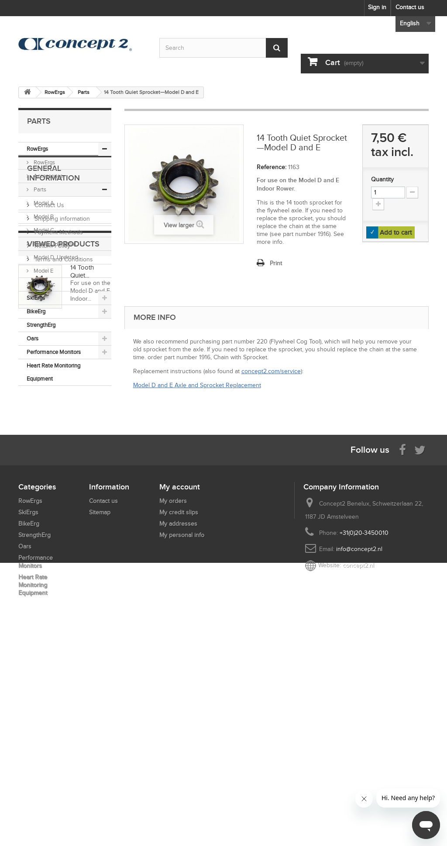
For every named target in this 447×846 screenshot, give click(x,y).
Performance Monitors (54, 352)
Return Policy (51, 486)
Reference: (271, 167)
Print (276, 263)
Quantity (382, 179)
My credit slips (178, 710)
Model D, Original (54, 243)
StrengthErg (41, 325)
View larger (179, 225)
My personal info (181, 733)
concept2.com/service (271, 371)
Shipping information (61, 459)
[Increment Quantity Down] (412, 192)
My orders (173, 699)
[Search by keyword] (223, 48)
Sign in (377, 7)
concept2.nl (358, 763)
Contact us (409, 7)
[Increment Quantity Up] (378, 204)
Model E (42, 270)
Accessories (47, 176)
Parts (39, 189)
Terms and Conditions (63, 499)
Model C (43, 230)
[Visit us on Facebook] (402, 647)
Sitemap (99, 710)
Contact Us (48, 445)
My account (179, 684)
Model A (43, 203)
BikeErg (36, 311)
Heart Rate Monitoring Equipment (53, 372)
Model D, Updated (55, 257)
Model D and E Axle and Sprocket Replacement (197, 385)
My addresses (178, 721)
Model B (43, 216)
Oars (32, 338)
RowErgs (37, 149)
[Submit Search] (277, 48)
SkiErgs (36, 298)
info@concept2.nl (359, 747)
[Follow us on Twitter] (420, 647)
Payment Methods (58, 472)
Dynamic (43, 284)
